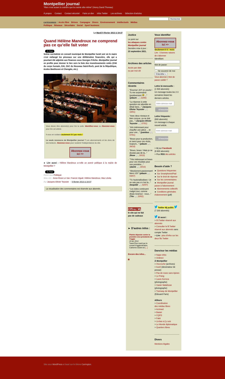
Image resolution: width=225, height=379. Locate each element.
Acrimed (159, 309)
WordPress (57, 364)
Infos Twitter (102, 13)
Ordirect (159, 258)
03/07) (132, 176)
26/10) (132, 146)
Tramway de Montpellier (167, 291)
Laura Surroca (162, 279)
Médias (134, 22)
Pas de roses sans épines (167, 273)
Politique (48, 25)
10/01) (132, 112)
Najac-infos (161, 255)
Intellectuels (123, 22)
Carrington (86, 364)
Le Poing (160, 276)
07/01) (144, 123)
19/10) (142, 155)
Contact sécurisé (72, 13)
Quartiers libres (163, 327)
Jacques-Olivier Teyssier (58, 182)
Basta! (159, 312)
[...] (146, 248)
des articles (170, 154)
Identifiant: (159, 59)
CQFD (159, 315)
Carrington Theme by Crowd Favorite (163, 363)
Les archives (116, 13)
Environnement (107, 22)
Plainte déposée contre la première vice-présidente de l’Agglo (140, 237)
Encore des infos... (137, 254)
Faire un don (88, 13)
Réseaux (58, 25)
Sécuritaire (69, 25)
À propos (48, 13)
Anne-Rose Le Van (61, 178)
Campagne (85, 22)
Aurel (158, 267)
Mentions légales (162, 344)
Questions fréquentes (166, 170)
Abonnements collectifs (167, 189)
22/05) (144, 98)
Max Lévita (106, 178)
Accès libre (63, 22)
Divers (95, 22)
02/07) (145, 185)
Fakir (158, 318)
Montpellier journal (61, 4)
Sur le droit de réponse (167, 176)
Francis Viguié (77, 178)
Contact (58, 13)
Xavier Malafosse (164, 285)
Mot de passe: (161, 65)
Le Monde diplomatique (166, 324)
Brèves (74, 22)
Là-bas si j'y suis (163, 321)
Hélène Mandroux (92, 178)
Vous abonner (161, 77)
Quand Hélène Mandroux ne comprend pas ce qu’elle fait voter (80, 43)
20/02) (140, 196)
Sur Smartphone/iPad (166, 173)
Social (80, 25)
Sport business (92, 25)
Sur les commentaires (166, 179)
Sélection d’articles (133, 13)
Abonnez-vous (108, 126)
